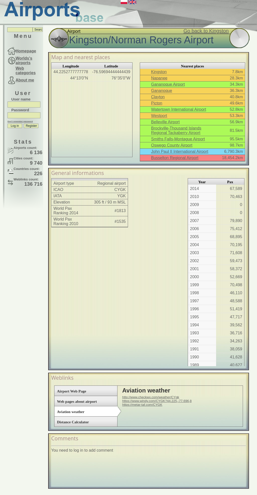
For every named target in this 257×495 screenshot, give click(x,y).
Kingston (159, 72)
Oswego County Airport (171, 145)
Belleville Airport (165, 122)
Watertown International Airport (178, 109)
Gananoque (161, 90)
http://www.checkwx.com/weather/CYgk (150, 397)
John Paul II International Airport (179, 151)
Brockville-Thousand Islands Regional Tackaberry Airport (176, 130)
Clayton (158, 97)
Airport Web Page (71, 391)
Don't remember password (20, 121)
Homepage (26, 51)
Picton (156, 103)
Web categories (26, 70)
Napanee (159, 78)
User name (21, 99)
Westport (159, 116)
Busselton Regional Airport (175, 158)
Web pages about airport (77, 402)
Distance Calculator (73, 422)
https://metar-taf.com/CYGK (142, 405)
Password (20, 110)
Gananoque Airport (168, 84)
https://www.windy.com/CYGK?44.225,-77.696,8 (157, 401)
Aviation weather (70, 412)
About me (25, 80)
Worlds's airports (24, 60)
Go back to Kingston (206, 31)
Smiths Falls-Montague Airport (178, 139)
